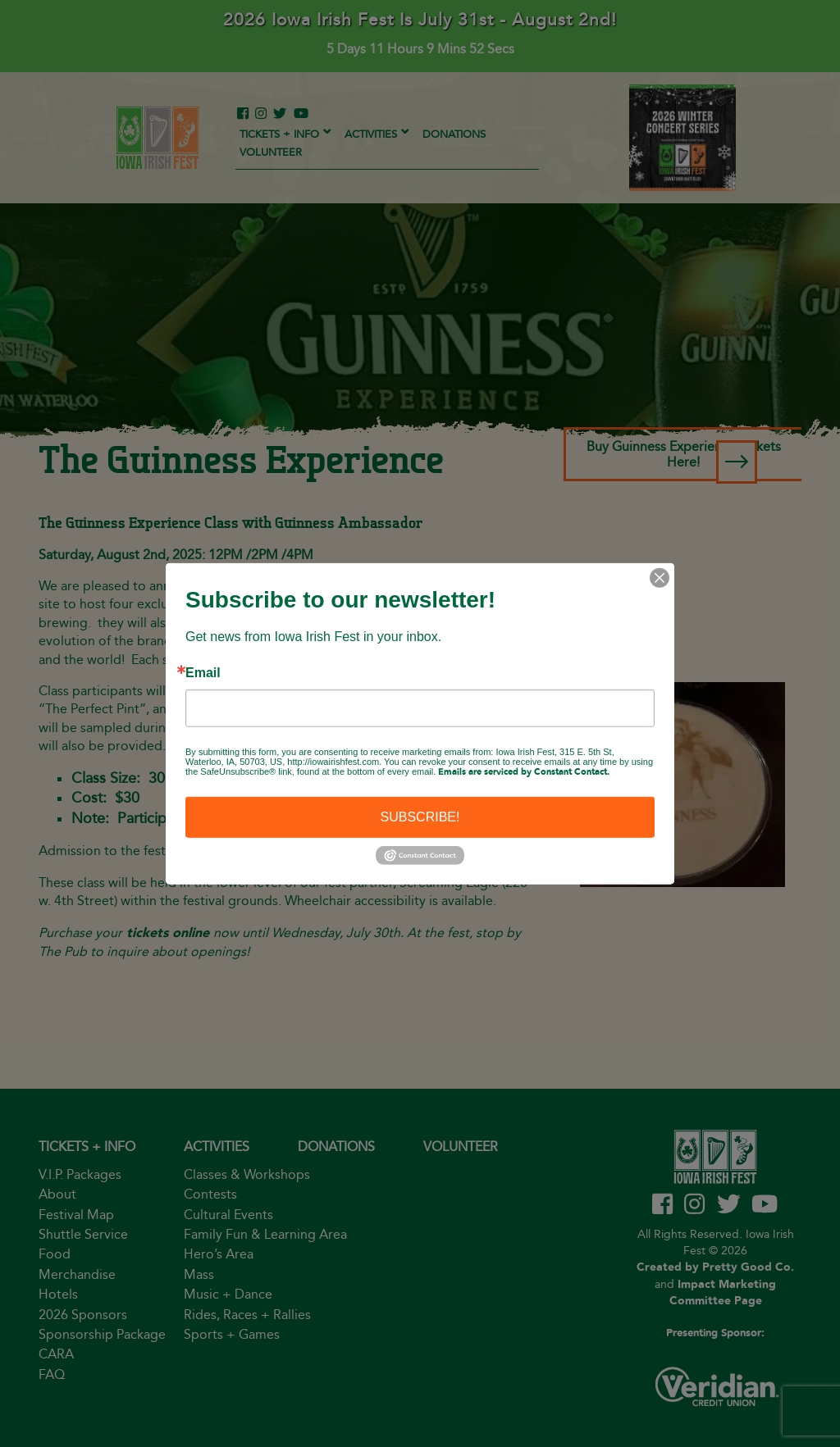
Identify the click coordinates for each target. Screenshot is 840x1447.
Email (203, 672)
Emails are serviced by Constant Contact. (523, 771)
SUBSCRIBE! (420, 816)
